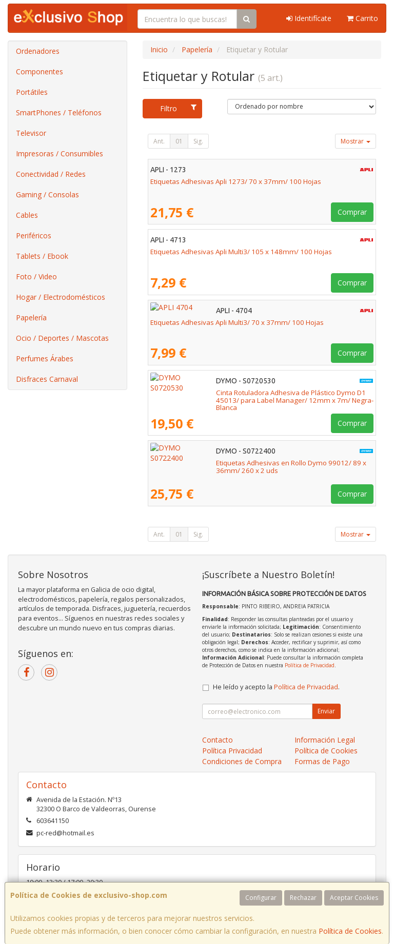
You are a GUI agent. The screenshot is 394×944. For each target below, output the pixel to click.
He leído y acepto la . (276, 687)
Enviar (326, 711)
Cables (27, 215)
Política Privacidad (232, 750)
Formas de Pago (322, 761)
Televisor (31, 133)
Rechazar (303, 897)
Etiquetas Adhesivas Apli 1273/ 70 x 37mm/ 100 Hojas (235, 181)
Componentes (39, 71)
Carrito (362, 18)
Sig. (198, 141)
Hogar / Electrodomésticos (60, 297)
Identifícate (308, 18)
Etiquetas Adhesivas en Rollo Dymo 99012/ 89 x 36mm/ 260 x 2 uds (257, 462)
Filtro (178, 108)
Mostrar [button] (355, 141)
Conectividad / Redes (51, 174)
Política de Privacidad (309, 665)
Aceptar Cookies (354, 897)
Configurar (261, 897)
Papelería (31, 317)
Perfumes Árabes (44, 358)
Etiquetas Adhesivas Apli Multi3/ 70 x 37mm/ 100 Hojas (237, 322)
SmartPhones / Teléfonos (59, 112)
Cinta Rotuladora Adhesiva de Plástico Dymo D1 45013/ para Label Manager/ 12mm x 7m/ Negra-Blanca (255, 396)
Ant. (159, 141)
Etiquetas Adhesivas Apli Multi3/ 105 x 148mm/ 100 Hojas (241, 251)
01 (179, 141)
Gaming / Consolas (47, 194)
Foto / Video (36, 276)
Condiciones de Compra (242, 761)
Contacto (217, 740)
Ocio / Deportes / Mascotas (62, 338)
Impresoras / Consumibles (59, 153)
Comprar (352, 212)
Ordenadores (38, 51)
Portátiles (32, 92)
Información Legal (324, 740)
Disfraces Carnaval (47, 379)
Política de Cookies (350, 931)
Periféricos (33, 235)
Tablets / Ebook (42, 256)
